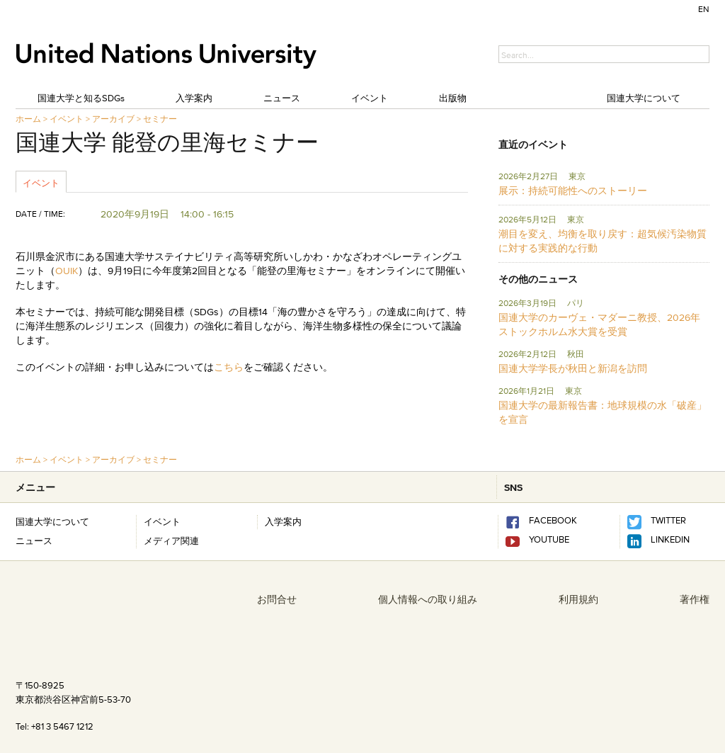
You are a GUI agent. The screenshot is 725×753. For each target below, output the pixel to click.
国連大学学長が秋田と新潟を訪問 (572, 368)
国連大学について (643, 97)
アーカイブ (113, 119)
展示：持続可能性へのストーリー (572, 190)
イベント (369, 97)
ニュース (281, 97)
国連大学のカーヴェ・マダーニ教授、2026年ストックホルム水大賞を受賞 (599, 324)
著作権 (694, 599)
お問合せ (277, 599)
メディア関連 (171, 540)
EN (703, 9)
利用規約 (578, 599)
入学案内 (194, 97)
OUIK (66, 271)
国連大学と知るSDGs (81, 97)
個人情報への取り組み (427, 599)
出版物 (453, 97)
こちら (229, 367)
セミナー (160, 119)
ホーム (28, 119)
